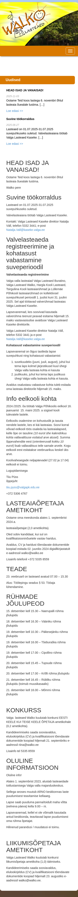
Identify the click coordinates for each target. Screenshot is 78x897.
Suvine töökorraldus (20, 119)
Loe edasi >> (14, 111)
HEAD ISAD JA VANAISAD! (24, 90)
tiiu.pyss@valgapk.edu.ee (23, 487)
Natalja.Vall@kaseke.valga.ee (25, 229)
